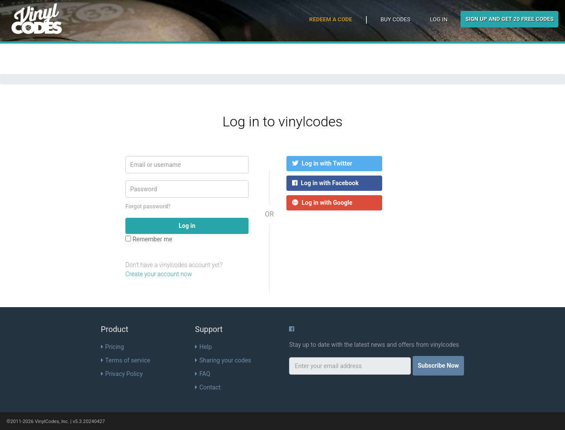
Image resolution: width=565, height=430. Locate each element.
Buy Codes (395, 19)
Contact (208, 387)
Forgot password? (148, 206)
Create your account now (158, 274)
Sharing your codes (223, 360)
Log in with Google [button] (322, 202)
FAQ (202, 373)
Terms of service (126, 360)
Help (203, 346)
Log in (438, 19)
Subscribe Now (438, 365)
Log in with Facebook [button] (325, 182)
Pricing (112, 346)
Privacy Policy (122, 373)
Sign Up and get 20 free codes (509, 19)
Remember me (148, 239)
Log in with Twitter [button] (322, 163)
